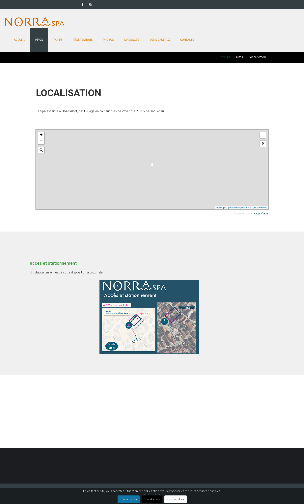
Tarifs (158, 21)
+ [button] (41, 118)
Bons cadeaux (260, 21)
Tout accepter (128, 499)
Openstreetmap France (238, 191)
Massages (232, 21)
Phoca (255, 196)
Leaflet (219, 191)
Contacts (288, 21)
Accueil (119, 21)
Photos (208, 21)
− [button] (41, 124)
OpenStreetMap (259, 191)
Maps (264, 196)
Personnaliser (175, 499)
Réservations (183, 21)
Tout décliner (152, 499)
